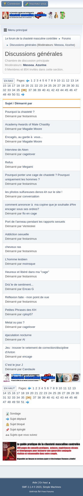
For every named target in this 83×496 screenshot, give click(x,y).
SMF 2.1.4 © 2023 (31, 487)
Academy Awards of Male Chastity (27, 124)
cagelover (29, 154)
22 (36, 85)
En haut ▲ (45, 482)
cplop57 (28, 314)
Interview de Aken (16, 149)
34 (13, 90)
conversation (31, 196)
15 (4, 85)
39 (39, 90)
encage (27, 356)
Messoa (59, 45)
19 (22, 85)
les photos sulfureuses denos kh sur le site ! (33, 192)
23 (40, 85)
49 (9, 94)
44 (62, 90)
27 (59, 85)
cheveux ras (13, 247)
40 (43, 90)
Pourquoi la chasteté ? (20, 111)
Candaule (29, 369)
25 (50, 85)
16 (9, 85)
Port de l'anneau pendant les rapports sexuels (35, 221)
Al (23, 339)
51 (18, 94)
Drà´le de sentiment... (19, 284)
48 (4, 94)
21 (31, 85)
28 (63, 85)
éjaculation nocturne (18, 335)
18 (18, 85)
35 (18, 90)
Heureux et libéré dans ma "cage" (27, 272)
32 (4, 90)
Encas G (28, 289)
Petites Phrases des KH (20, 309)
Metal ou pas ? (14, 322)
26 (54, 85)
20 (27, 85)
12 (67, 80)
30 (72, 85)
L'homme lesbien (16, 259)
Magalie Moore (32, 128)
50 (13, 94)
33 (9, 90)
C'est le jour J (14, 364)
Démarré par (23, 103)
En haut (9, 388)
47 (75, 90)
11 (63, 80)
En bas (8, 81)
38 (34, 90)
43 (57, 90)
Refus (9, 162)
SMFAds (33, 491)
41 (48, 90)
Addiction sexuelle (17, 234)
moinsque (29, 263)
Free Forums (47, 491)
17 (13, 85)
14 (76, 80)
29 (68, 85)
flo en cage (30, 213)
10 (58, 80)
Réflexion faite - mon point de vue (27, 297)
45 (66, 90)
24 (45, 85)
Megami (28, 166)
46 (71, 90)
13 (72, 80)
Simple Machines (52, 487)
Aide (34, 482)
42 (52, 90)
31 (77, 85)
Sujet (8, 103)
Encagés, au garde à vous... (24, 137)
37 (30, 90)
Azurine (69, 45)
